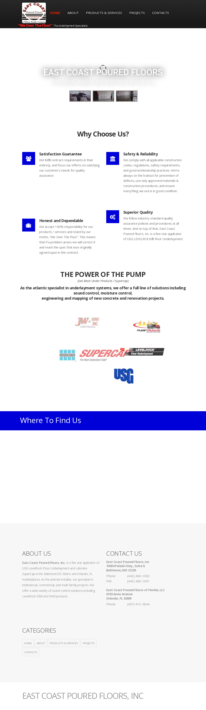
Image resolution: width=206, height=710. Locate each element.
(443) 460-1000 (138, 576)
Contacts (160, 13)
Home (55, 13)
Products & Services (104, 13)
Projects (137, 13)
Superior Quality (138, 212)
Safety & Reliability (140, 153)
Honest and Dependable (61, 220)
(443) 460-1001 (138, 581)
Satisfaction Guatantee (60, 153)
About (73, 13)
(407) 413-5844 (138, 604)
